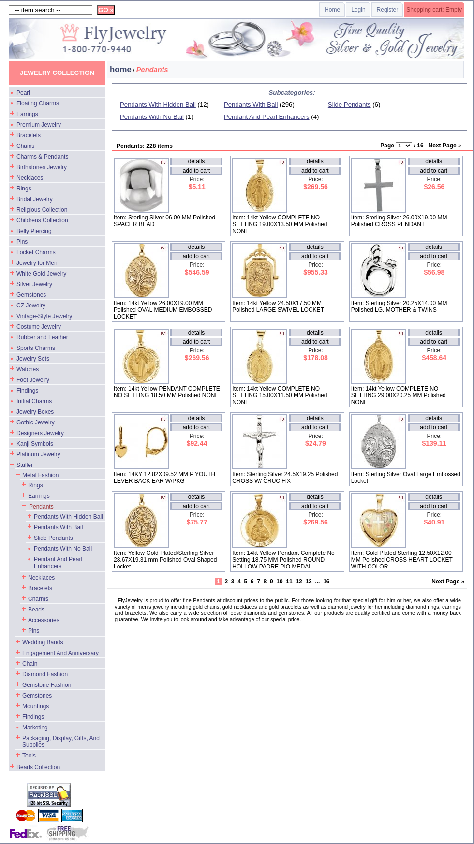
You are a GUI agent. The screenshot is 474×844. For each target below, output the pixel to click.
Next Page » (445, 145)
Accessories (43, 620)
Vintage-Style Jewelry (44, 316)
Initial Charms (34, 401)
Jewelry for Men (37, 263)
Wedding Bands (42, 642)
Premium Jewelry (38, 124)
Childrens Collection (42, 220)
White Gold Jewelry (41, 273)
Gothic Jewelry (35, 422)
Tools (29, 755)
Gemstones (31, 294)
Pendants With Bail (58, 527)
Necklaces (29, 178)
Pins (22, 241)
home (121, 69)
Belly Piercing (34, 231)
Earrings (27, 114)
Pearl (23, 92)
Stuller (24, 465)
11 (289, 581)
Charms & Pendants (42, 156)
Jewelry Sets (32, 358)
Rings (23, 188)
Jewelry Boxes (35, 411)
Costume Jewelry (38, 326)
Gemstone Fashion (46, 685)
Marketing (35, 727)
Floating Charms (37, 103)
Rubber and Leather (42, 337)
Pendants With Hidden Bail (68, 516)
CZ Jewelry (30, 305)
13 (308, 581)
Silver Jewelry (34, 284)
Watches (27, 369)
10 (279, 581)
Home (332, 9)
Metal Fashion (40, 475)
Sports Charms (35, 348)
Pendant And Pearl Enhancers (58, 562)
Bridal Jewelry (34, 199)
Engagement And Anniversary (60, 653)
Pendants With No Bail (63, 548)
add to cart (196, 170)
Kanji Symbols (34, 443)
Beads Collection (38, 767)
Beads (36, 609)
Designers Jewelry (40, 433)
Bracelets (28, 135)
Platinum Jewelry (38, 454)
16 (326, 581)
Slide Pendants (53, 538)
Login (358, 9)
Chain (29, 663)
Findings (27, 390)
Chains (25, 146)
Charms (38, 599)
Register (388, 9)
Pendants (41, 506)
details (196, 161)
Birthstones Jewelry (41, 167)
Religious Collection (41, 209)
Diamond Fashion (45, 674)
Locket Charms (36, 252)
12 (299, 581)
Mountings (35, 706)
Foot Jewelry (32, 380)
